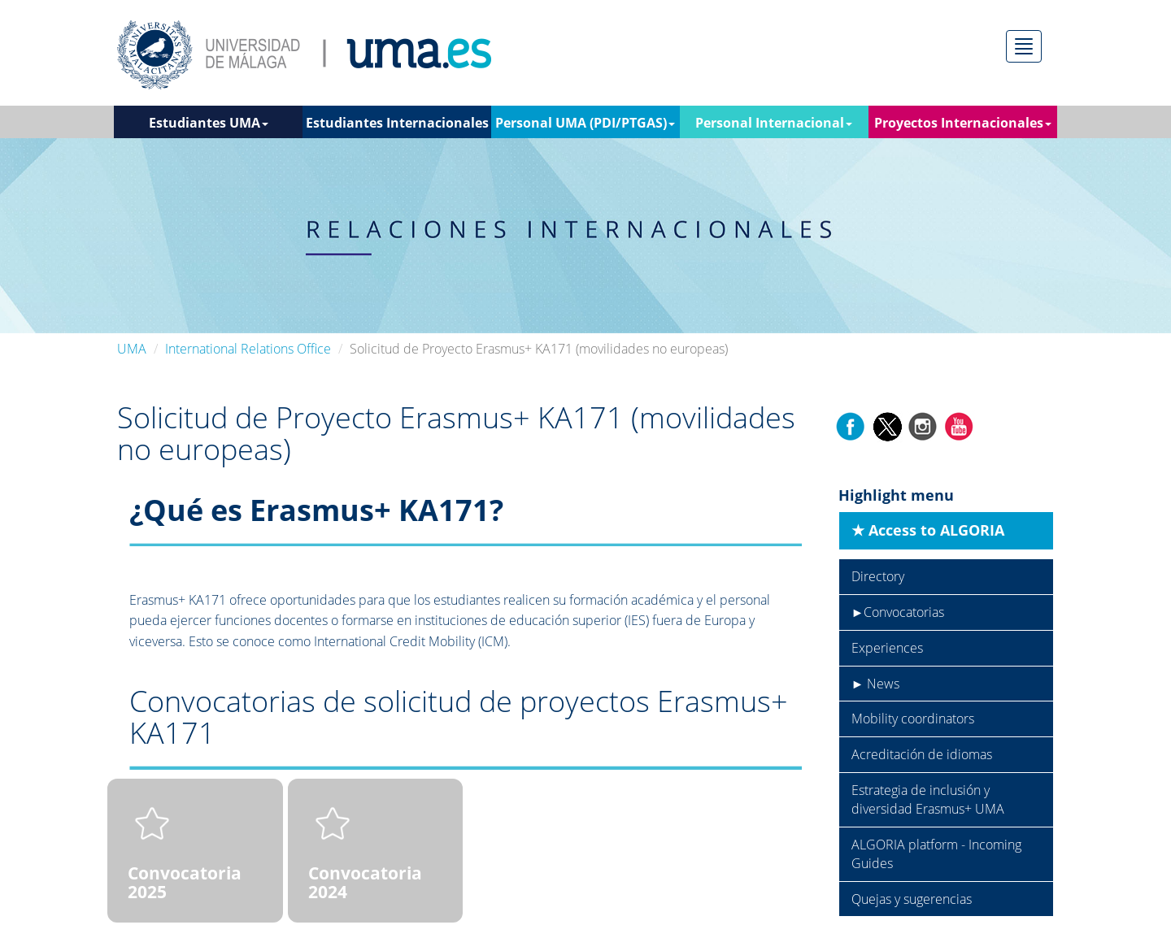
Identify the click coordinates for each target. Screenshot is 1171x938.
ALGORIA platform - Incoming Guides (936, 854)
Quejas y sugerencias (911, 899)
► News (875, 684)
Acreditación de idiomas (921, 754)
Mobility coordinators (912, 718)
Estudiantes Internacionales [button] (397, 126)
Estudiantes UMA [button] (208, 123)
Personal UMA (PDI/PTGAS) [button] (585, 123)
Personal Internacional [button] (773, 123)
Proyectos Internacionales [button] (962, 123)
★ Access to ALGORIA (927, 530)
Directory (877, 576)
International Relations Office (248, 349)
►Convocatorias (898, 612)
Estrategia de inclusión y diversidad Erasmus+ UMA (927, 799)
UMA (131, 349)
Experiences (887, 648)
